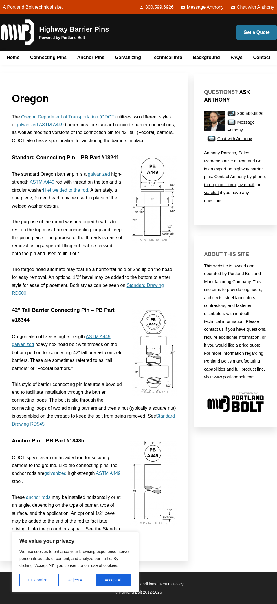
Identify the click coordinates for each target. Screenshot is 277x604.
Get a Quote (256, 32)
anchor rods (38, 497)
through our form (220, 184)
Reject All (75, 580)
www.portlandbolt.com (234, 377)
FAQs (236, 57)
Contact (261, 57)
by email (246, 184)
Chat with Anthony (255, 7)
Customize (37, 580)
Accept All (113, 580)
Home (13, 57)
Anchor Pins (90, 57)
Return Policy (172, 584)
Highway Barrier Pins (74, 29)
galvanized (27, 124)
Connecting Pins (48, 57)
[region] (75, 562)
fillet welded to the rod (65, 190)
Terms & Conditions (139, 584)
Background (206, 57)
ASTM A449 (51, 124)
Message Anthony (205, 7)
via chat (211, 192)
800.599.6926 (159, 7)
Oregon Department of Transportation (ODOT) (68, 116)
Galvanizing (128, 57)
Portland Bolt (20, 7)
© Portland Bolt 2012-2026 (138, 592)
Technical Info (167, 57)
